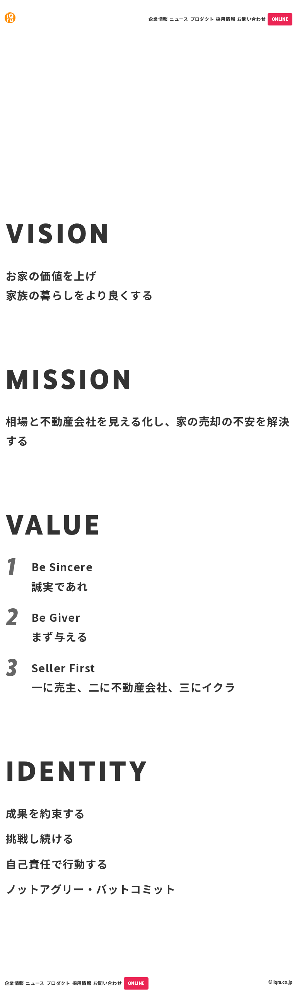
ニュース (178, 18)
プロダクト (202, 18)
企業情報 (157, 18)
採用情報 (225, 18)
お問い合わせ (251, 18)
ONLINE (280, 19)
